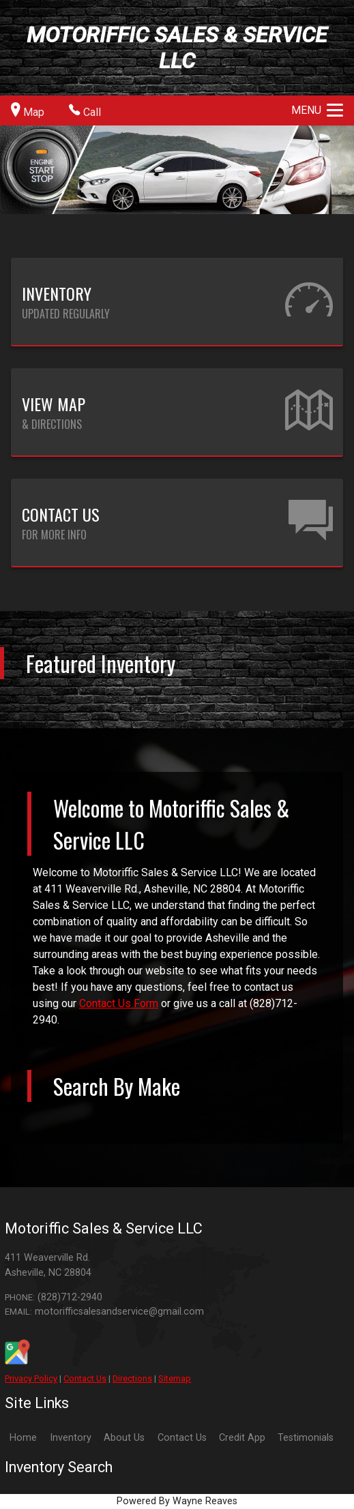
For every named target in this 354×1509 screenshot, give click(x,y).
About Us (124, 1438)
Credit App (242, 1438)
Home (23, 1438)
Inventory (70, 1438)
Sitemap (174, 1378)
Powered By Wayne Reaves (177, 1501)
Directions (132, 1378)
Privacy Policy (31, 1378)
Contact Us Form (118, 1003)
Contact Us (84, 1378)
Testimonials (306, 1438)
